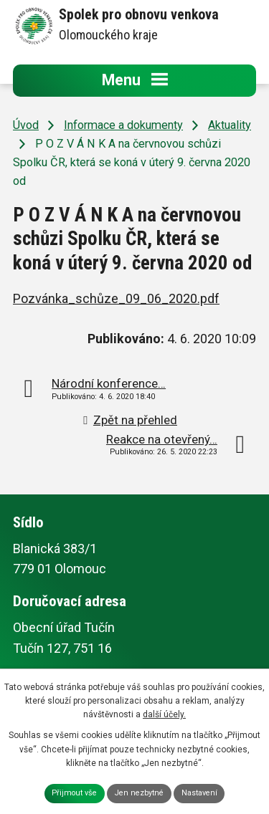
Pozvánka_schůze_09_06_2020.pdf (116, 298)
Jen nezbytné (139, 793)
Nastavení (199, 793)
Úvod (26, 125)
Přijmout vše (74, 793)
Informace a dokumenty (123, 125)
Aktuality (229, 125)
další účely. (164, 714)
